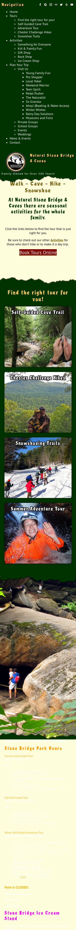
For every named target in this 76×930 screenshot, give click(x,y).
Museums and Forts (39, 118)
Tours (13, 16)
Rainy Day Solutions (39, 114)
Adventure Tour (28, 28)
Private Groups (28, 122)
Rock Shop (25, 57)
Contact (15, 142)
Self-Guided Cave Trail (33, 24)
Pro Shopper (34, 77)
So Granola (33, 101)
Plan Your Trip (19, 65)
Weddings (24, 134)
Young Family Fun (38, 73)
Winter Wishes (36, 110)
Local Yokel (33, 81)
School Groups (28, 126)
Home (14, 12)
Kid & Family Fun (30, 48)
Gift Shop (24, 52)
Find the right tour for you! (36, 20)
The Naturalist (36, 97)
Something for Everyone (34, 44)
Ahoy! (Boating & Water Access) (47, 106)
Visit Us (23, 69)
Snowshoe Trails (29, 36)
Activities (16, 40)
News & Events (20, 138)
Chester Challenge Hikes (34, 32)
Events (22, 130)
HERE (23, 877)
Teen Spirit (33, 89)
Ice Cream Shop (28, 61)
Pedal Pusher (35, 93)
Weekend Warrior (37, 85)
